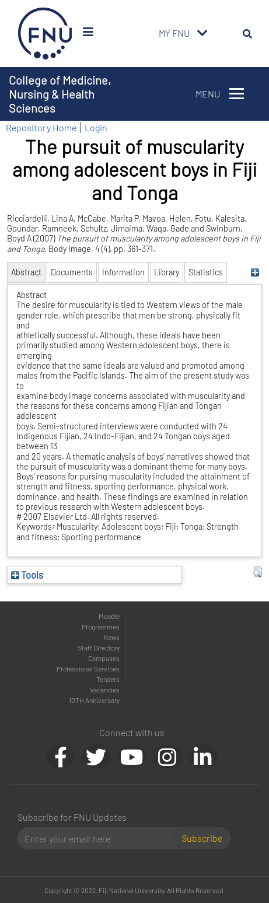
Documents (72, 272)
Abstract (26, 272)
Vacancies (105, 689)
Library (166, 272)
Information (123, 272)
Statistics (205, 272)
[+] (254, 272)
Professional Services (88, 668)
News (111, 637)
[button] (257, 572)
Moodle (109, 616)
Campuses (104, 658)
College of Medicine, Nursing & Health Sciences (60, 94)
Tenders (108, 679)
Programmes (101, 626)
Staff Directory (99, 647)
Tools (27, 574)
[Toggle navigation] (202, 33)
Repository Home (41, 127)
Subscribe (201, 838)
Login (96, 127)
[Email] (100, 838)
